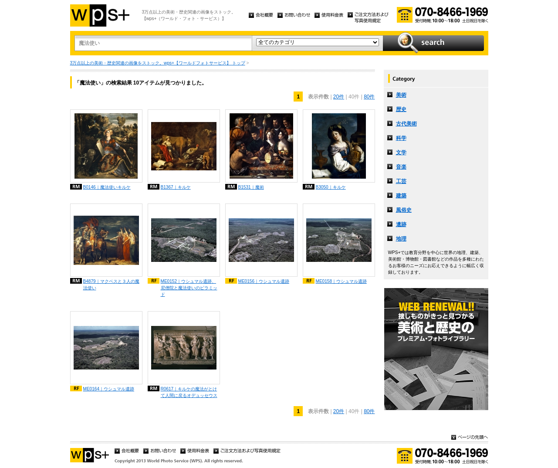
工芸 (401, 181)
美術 (401, 95)
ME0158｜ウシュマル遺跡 (341, 281)
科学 (401, 138)
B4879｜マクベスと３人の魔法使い (111, 284)
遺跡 (401, 224)
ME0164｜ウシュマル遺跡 (109, 389)
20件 (338, 97)
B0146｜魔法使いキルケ (107, 187)
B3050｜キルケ (331, 187)
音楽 (401, 167)
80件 (369, 97)
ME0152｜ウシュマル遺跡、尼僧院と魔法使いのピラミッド (189, 288)
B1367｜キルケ (176, 187)
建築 (401, 196)
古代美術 (406, 124)
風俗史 (404, 210)
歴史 (401, 109)
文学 (401, 152)
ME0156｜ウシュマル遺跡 (264, 281)
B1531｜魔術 (251, 187)
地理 (401, 239)
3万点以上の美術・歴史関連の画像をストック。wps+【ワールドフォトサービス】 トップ (157, 63)
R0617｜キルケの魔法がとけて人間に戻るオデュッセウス (189, 392)
